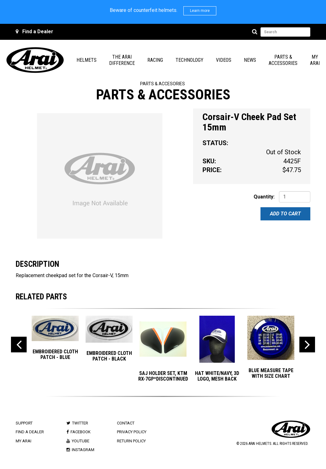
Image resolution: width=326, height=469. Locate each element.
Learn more (200, 10)
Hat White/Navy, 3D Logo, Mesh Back (217, 376)
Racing (155, 60)
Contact (125, 423)
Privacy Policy (131, 431)
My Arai (315, 60)
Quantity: (264, 197)
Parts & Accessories (283, 60)
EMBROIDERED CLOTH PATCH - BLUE (55, 354)
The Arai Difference (122, 60)
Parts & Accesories (162, 83)
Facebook (81, 431)
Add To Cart (285, 214)
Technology (189, 60)
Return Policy (131, 441)
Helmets (86, 60)
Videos (223, 60)
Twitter (80, 423)
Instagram (83, 449)
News (250, 60)
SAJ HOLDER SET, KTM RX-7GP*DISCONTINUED (163, 376)
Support (24, 423)
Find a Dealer (37, 31)
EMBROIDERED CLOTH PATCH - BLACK (109, 356)
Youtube (80, 441)
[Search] (255, 32)
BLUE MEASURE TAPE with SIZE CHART (271, 373)
